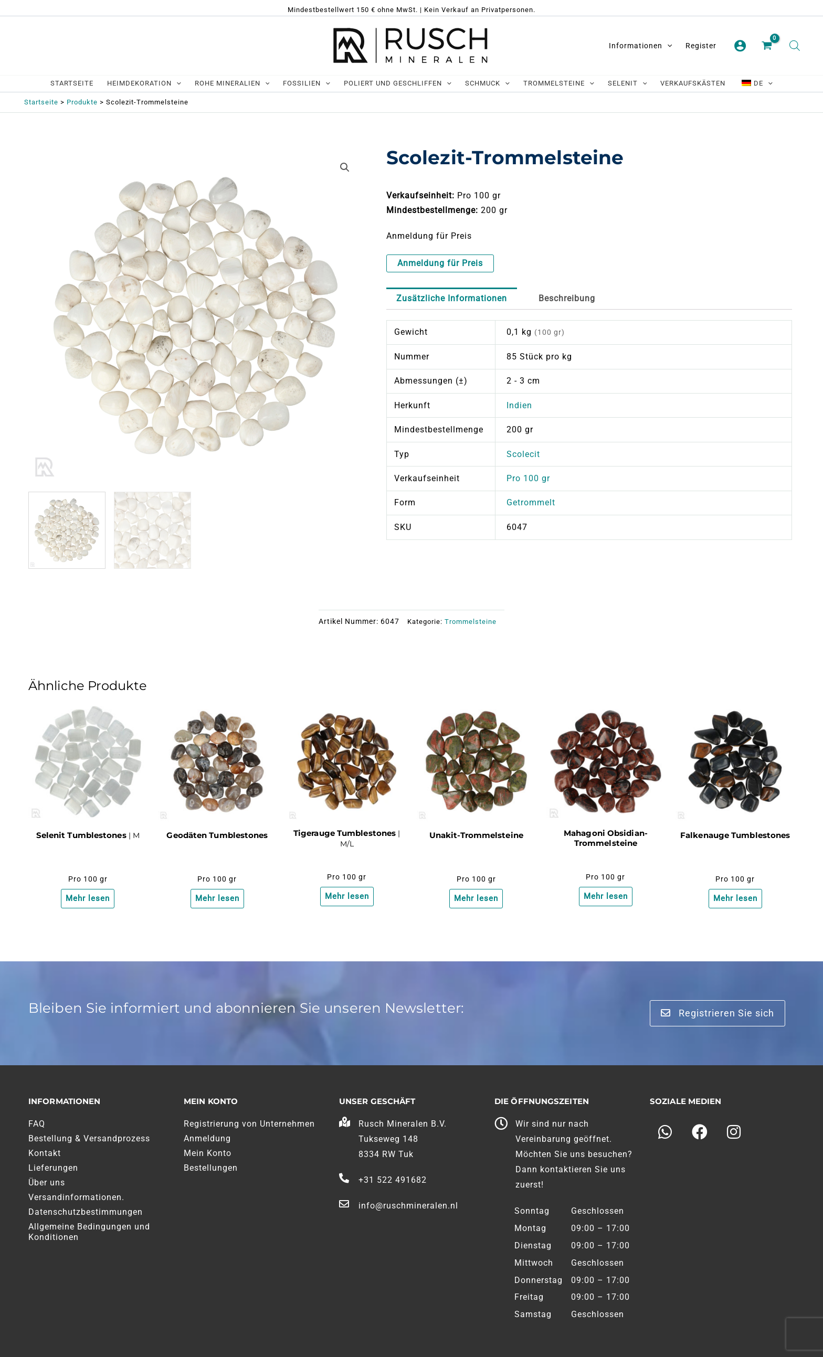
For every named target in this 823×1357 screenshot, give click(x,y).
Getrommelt (531, 502)
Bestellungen (211, 1168)
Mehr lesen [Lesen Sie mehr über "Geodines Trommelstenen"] (217, 899)
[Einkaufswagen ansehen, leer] (768, 46)
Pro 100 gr (528, 478)
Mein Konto (207, 1153)
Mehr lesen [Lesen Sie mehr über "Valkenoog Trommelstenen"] (735, 897)
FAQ (36, 1124)
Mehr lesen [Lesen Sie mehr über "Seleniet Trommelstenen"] (88, 899)
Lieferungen (53, 1168)
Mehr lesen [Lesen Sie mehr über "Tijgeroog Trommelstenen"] (347, 897)
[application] (667, 46)
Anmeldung (207, 1138)
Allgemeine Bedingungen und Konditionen (89, 1232)
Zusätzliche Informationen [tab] (451, 298)
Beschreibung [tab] (567, 298)
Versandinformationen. (76, 1197)
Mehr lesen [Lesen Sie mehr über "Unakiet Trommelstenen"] (476, 899)
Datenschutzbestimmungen (85, 1212)
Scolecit (523, 454)
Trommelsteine (471, 622)
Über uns (46, 1183)
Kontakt (44, 1153)
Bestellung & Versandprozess (89, 1138)
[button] (344, 167)
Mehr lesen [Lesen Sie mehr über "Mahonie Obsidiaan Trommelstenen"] (605, 897)
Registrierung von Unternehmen (249, 1124)
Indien (519, 405)
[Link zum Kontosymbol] (740, 45)
